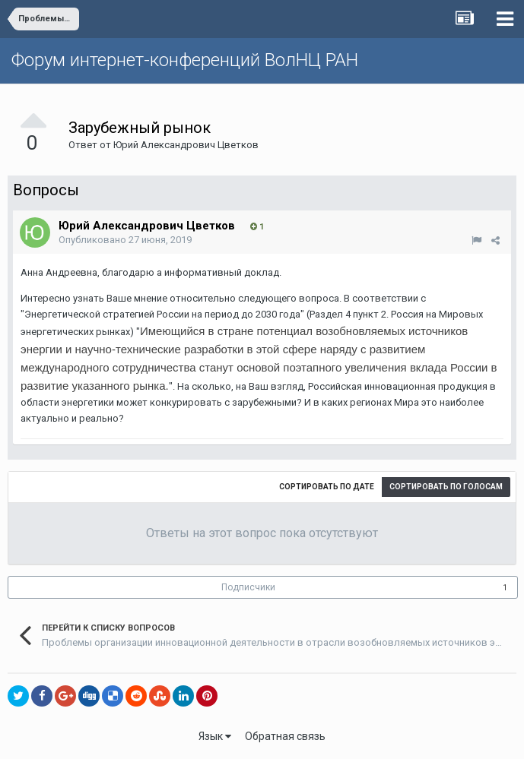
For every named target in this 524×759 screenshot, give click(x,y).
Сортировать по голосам (446, 486)
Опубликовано (125, 239)
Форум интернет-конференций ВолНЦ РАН (184, 60)
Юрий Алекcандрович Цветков (186, 144)
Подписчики (248, 587)
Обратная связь (285, 736)
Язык (214, 736)
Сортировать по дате (326, 486)
